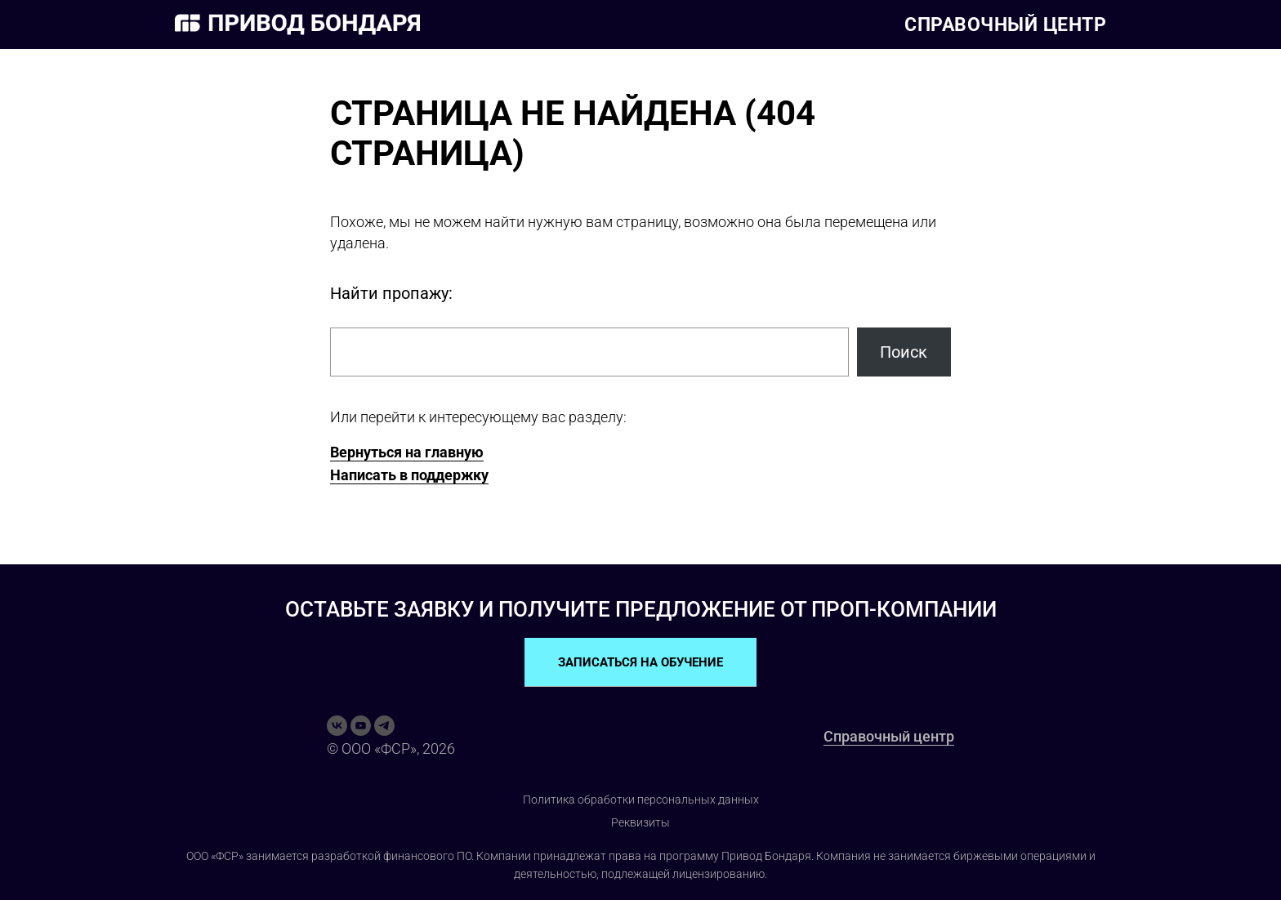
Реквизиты (640, 822)
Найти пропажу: (391, 293)
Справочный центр (1005, 25)
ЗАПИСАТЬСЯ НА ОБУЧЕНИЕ (640, 662)
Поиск (903, 352)
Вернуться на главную (407, 452)
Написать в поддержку (409, 474)
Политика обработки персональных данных (641, 799)
